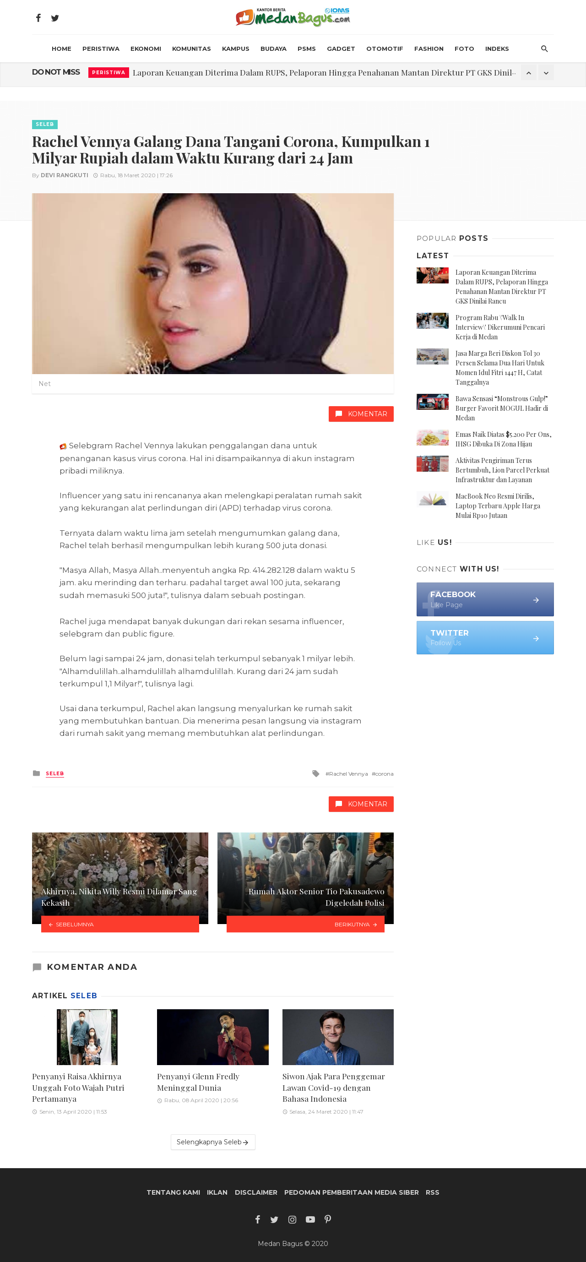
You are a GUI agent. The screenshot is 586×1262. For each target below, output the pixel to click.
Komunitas (191, 48)
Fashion (429, 48)
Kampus (236, 48)
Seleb (45, 124)
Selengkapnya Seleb (213, 1142)
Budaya (273, 48)
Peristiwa (100, 48)
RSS (433, 1192)
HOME (61, 48)
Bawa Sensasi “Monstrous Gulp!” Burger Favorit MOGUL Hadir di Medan (502, 408)
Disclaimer (256, 1192)
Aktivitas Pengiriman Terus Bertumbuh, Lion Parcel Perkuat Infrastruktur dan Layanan (502, 470)
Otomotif (384, 48)
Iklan (217, 1192)
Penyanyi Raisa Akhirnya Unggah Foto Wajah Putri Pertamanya (78, 1087)
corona (384, 773)
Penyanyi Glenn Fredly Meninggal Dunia (198, 1082)
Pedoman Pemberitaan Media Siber (351, 1192)
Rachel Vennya (348, 773)
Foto (464, 48)
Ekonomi (145, 48)
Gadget (341, 48)
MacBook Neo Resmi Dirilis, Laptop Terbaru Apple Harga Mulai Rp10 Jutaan (498, 506)
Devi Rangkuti (64, 175)
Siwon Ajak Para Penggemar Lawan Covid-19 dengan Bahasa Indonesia (333, 1087)
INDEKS (497, 48)
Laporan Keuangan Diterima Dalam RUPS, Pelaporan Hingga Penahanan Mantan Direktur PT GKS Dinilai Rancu (338, 72)
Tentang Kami (173, 1192)
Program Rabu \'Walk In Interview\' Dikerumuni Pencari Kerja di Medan (500, 327)
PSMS (307, 48)
